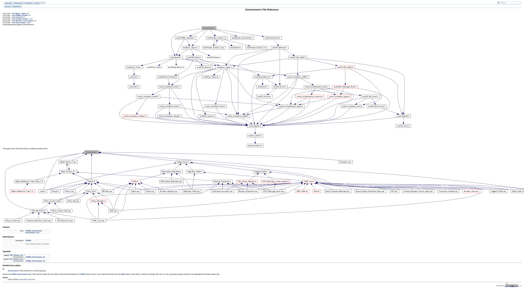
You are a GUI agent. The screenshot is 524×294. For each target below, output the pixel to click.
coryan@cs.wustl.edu (26, 282)
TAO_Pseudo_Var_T (17, 258)
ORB (123, 276)
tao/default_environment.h (24, 23)
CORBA (28, 243)
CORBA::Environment (34, 233)
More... (38, 235)
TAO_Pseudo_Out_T (16, 261)
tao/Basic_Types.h (20, 14)
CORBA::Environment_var (35, 259)
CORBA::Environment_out (35, 263)
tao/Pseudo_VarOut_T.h (22, 20)
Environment (30, 235)
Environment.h (13, 273)
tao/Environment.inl (21, 25)
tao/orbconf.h (18, 18)
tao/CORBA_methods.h (21, 16)
